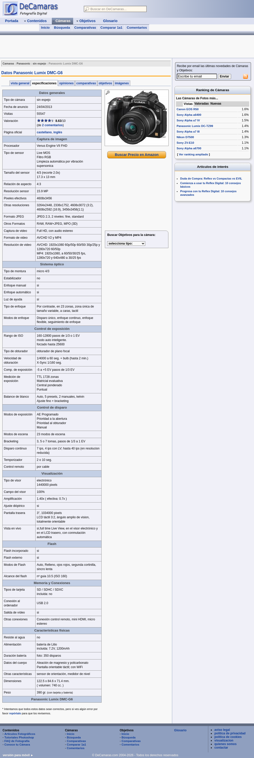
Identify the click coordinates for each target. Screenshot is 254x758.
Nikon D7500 (185, 137)
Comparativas (85, 27)
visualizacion (223, 740)
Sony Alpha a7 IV (188, 120)
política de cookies (228, 737)
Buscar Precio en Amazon (136, 155)
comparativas (86, 83)
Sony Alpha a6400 (189, 114)
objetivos (105, 83)
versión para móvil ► (18, 755)
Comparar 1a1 (111, 27)
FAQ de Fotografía (16, 741)
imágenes (122, 83)
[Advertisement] (136, 195)
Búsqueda (62, 27)
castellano (44, 132)
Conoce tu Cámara (17, 744)
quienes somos (225, 744)
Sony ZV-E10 (185, 142)
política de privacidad (230, 733)
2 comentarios (52, 125)
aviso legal (222, 730)
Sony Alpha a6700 (189, 148)
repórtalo (15, 713)
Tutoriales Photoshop (19, 737)
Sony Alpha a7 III (188, 131)
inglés (57, 132)
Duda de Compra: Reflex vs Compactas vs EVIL (211, 178)
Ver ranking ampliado (193, 154)
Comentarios (137, 27)
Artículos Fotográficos (19, 733)
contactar (221, 747)
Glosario (180, 730)
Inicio (45, 27)
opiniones (66, 83)
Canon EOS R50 (188, 109)
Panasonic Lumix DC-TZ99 (195, 125)
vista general (20, 83)
